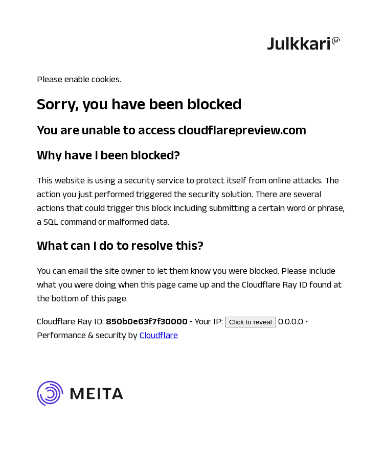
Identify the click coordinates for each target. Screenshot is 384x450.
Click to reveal (250, 322)
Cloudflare (159, 336)
